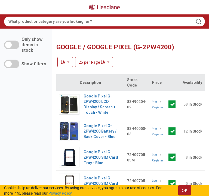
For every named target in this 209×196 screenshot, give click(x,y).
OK (185, 190)
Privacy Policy (60, 193)
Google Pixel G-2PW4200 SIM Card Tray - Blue (101, 157)
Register (157, 107)
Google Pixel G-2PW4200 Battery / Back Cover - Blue (100, 131)
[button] (94, 62)
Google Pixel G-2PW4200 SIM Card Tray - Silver (101, 183)
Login (155, 101)
